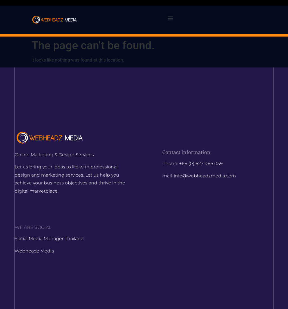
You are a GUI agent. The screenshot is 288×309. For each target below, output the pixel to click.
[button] (170, 18)
